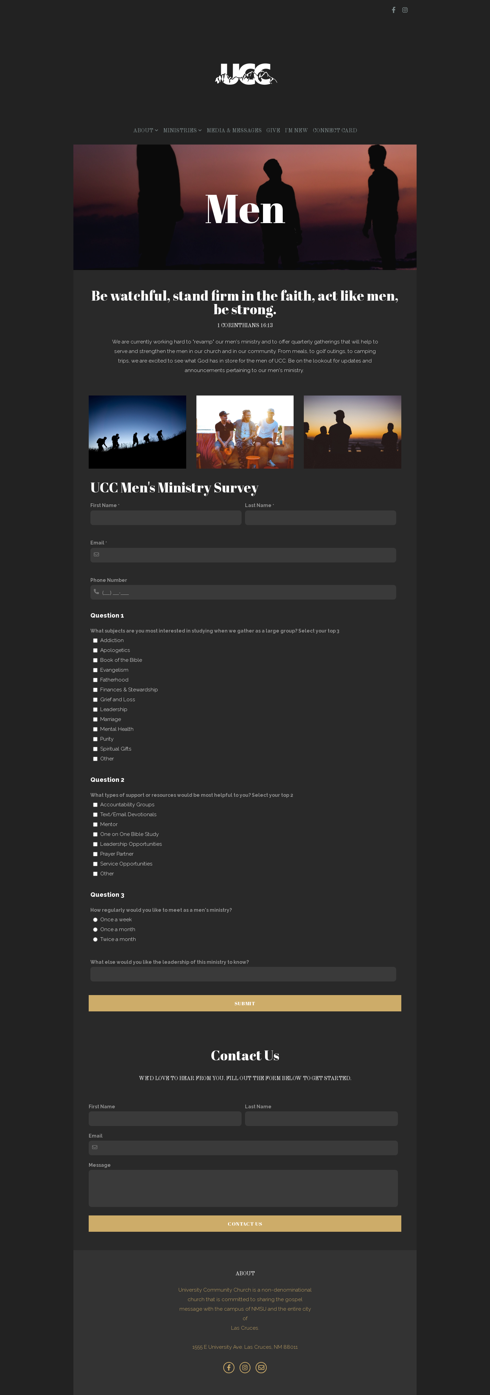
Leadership (113, 709)
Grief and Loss (117, 699)
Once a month (117, 929)
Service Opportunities (126, 864)
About (145, 131)
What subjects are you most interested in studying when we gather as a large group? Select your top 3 (214, 631)
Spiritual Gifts (116, 749)
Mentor (109, 824)
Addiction (112, 640)
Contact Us (245, 1223)
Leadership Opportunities (131, 844)
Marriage (110, 719)
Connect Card (335, 131)
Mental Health (117, 729)
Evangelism (114, 670)
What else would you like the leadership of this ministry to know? (169, 962)
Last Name (258, 505)
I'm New (296, 131)
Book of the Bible (121, 660)
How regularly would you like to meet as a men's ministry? (161, 910)
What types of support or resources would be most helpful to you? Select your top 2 (191, 795)
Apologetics (115, 650)
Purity (106, 739)
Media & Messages (234, 131)
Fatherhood (114, 680)
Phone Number (108, 580)
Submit (245, 1003)
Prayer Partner (117, 854)
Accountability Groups (127, 805)
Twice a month (118, 939)
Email (97, 542)
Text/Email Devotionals (128, 814)
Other (107, 759)
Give (273, 131)
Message (100, 1165)
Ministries (182, 131)
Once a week (116, 920)
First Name (103, 505)
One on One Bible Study (129, 834)
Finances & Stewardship (129, 690)
